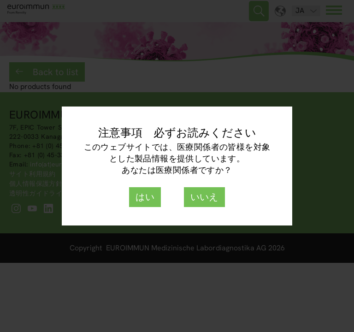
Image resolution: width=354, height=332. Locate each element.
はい (145, 197)
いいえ (204, 197)
